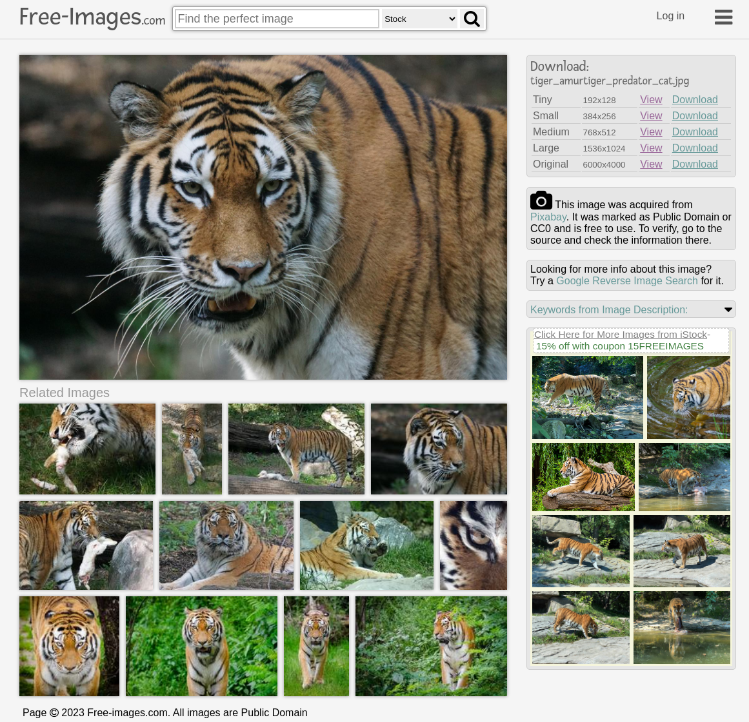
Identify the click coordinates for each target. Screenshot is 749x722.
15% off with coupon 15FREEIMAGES (620, 345)
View (651, 99)
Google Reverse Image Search (627, 280)
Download (695, 99)
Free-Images (92, 17)
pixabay (548, 216)
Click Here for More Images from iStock (620, 334)
